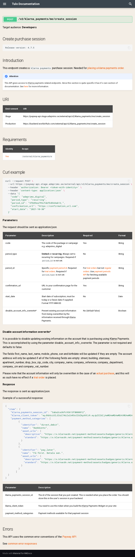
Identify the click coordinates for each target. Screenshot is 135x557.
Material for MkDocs (22, 553)
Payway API (69, 536)
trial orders (50, 271)
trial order (39, 377)
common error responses (22, 543)
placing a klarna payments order (106, 68)
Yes (7, 156)
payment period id (58, 268)
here (26, 86)
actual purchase (105, 373)
